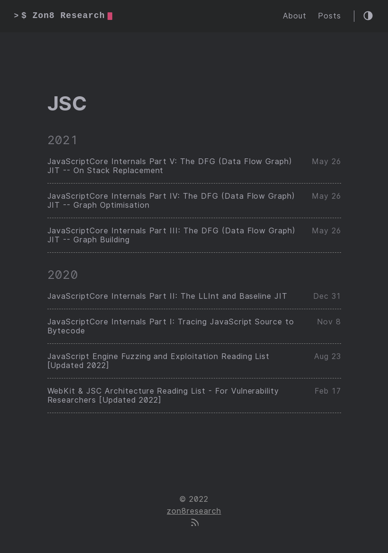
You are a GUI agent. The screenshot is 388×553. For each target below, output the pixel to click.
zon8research (194, 511)
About (295, 15)
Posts (329, 15)
